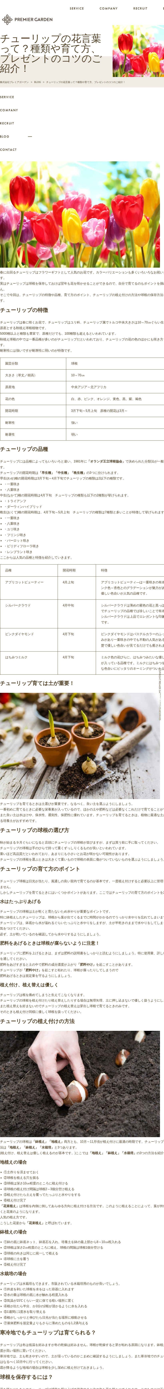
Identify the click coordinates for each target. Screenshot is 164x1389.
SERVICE (77, 8)
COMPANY (109, 8)
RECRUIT (140, 8)
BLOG (4, 136)
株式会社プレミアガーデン (14, 81)
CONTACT (8, 149)
